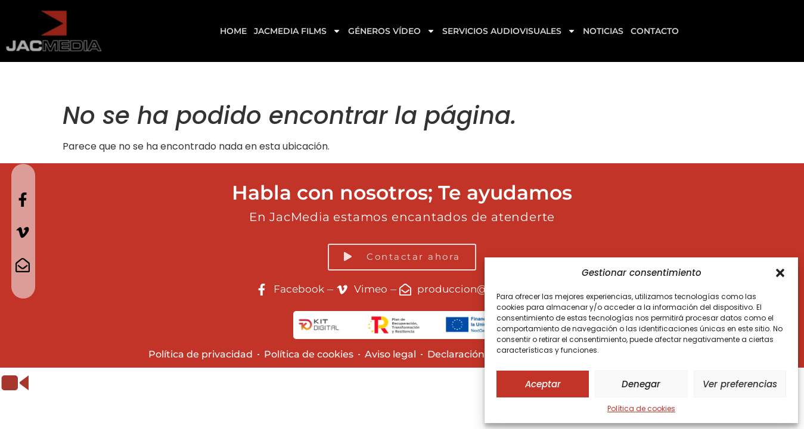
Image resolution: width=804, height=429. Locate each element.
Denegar (641, 384)
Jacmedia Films (297, 31)
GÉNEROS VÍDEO (391, 31)
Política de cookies (641, 408)
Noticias (603, 31)
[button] (780, 273)
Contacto (655, 31)
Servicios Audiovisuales (509, 31)
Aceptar (543, 384)
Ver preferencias (740, 384)
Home (233, 31)
